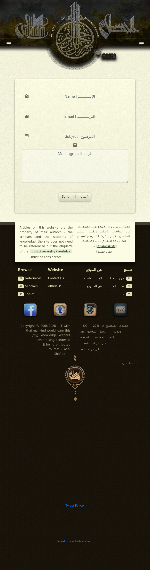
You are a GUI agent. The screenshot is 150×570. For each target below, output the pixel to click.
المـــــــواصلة (93, 278)
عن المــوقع (94, 286)
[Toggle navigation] (8, 42)
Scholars (28, 286)
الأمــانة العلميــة (106, 246)
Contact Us (56, 278)
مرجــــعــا (121, 278)
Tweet (69, 505)
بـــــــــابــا (121, 294)
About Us (55, 286)
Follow (79, 505)
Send (75, 196)
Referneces (30, 278)
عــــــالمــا (121, 286)
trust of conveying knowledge (50, 251)
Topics (26, 294)
